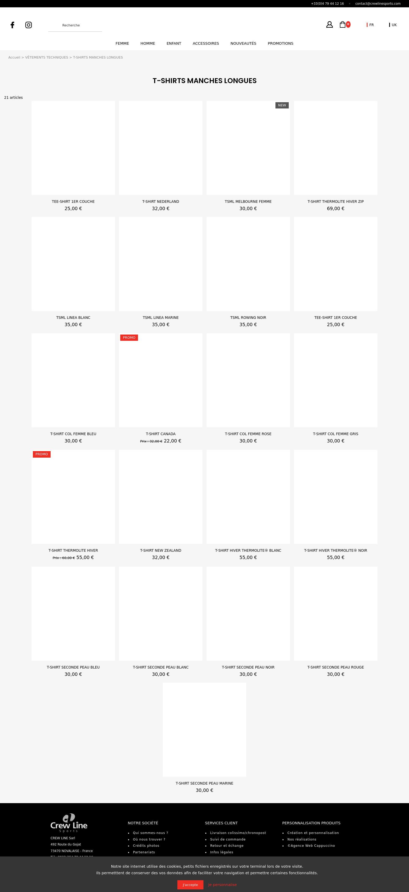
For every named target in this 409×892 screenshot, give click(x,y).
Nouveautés (243, 43)
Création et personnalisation (313, 833)
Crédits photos (146, 846)
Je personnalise (222, 885)
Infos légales (221, 852)
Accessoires (206, 43)
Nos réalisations (301, 839)
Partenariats (144, 852)
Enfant (174, 43)
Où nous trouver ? (149, 839)
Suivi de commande (228, 839)
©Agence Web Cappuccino (311, 846)
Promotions (280, 43)
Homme (148, 43)
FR (371, 25)
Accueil (14, 57)
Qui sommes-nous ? (150, 833)
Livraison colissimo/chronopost (238, 833)
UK (394, 25)
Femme (122, 43)
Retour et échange (227, 846)
